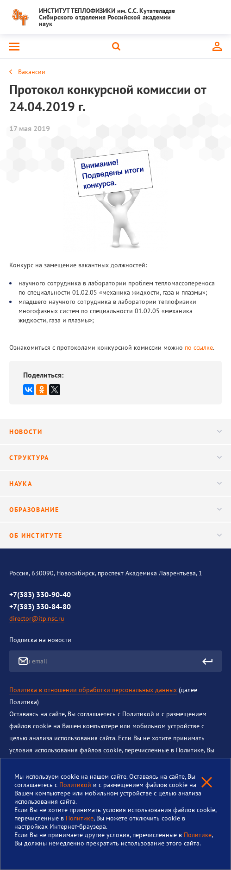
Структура (115, 458)
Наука (115, 483)
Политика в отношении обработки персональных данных (93, 690)
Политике (80, 818)
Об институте (115, 535)
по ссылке (199, 347)
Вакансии (31, 72)
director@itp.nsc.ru (36, 618)
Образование (115, 509)
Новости (115, 432)
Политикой (76, 785)
